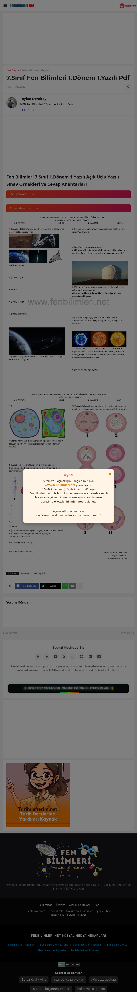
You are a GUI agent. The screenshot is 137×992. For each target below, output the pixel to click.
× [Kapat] (110, 474)
